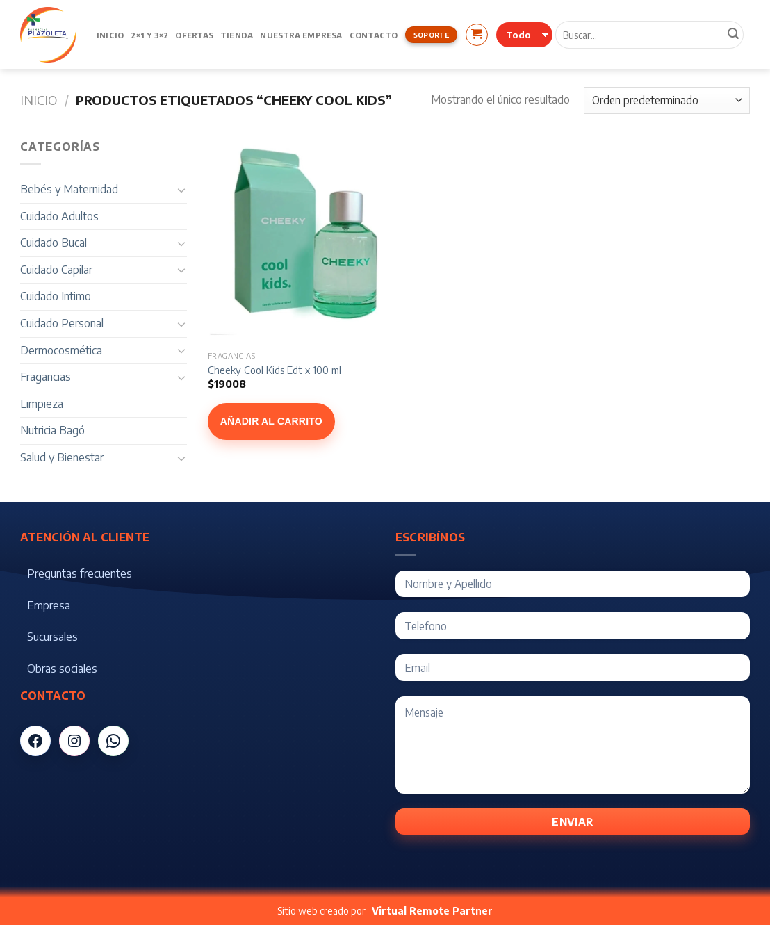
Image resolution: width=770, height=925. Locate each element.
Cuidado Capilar (56, 270)
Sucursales (52, 637)
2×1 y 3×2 (149, 35)
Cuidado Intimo (55, 296)
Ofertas (194, 35)
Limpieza (41, 404)
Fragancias (45, 377)
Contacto (374, 35)
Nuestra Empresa (301, 35)
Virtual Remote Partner (432, 911)
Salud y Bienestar (62, 457)
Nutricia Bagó (52, 430)
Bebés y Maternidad (69, 189)
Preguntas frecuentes (79, 573)
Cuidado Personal (62, 323)
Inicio (110, 35)
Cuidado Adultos (59, 216)
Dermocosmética (61, 350)
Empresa (48, 605)
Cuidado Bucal (53, 242)
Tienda (236, 35)
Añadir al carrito (271, 421)
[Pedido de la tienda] (667, 100)
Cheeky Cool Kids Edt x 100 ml (274, 369)
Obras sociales (62, 669)
